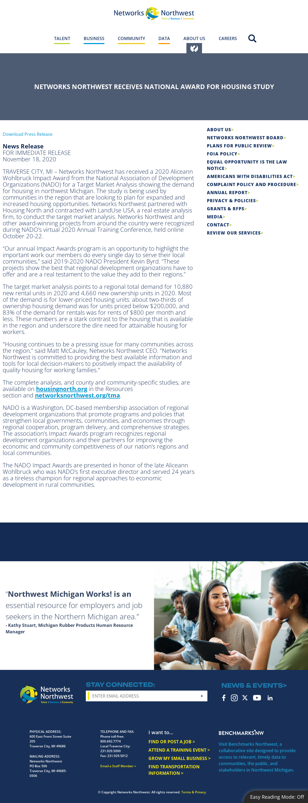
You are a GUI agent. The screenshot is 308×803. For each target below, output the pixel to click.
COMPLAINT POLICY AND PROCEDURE (251, 184)
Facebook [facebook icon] (223, 697)
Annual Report (227, 193)
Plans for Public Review (239, 146)
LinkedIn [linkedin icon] (270, 697)
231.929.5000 (110, 751)
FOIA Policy (222, 154)
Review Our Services (234, 233)
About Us (219, 130)
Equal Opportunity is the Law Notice (247, 165)
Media (215, 217)
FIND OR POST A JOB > (171, 742)
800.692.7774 (110, 741)
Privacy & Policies (231, 201)
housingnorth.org (61, 389)
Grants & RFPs (225, 209)
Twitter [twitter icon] (245, 697)
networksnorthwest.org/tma (77, 395)
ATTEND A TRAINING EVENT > (179, 750)
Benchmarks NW (241, 732)
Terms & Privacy (193, 792)
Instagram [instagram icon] (234, 698)
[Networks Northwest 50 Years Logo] (154, 13)
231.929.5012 (117, 756)
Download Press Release (27, 134)
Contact (218, 225)
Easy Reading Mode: (277, 797)
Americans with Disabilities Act (250, 176)
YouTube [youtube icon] (257, 697)
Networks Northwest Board (245, 138)
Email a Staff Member (116, 766)
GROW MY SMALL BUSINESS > (179, 758)
